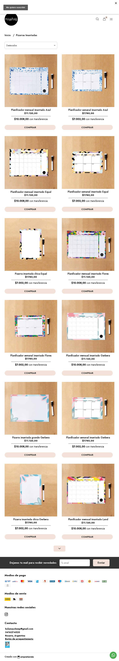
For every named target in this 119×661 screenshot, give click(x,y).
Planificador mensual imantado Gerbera (88, 355)
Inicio (8, 35)
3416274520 (12, 632)
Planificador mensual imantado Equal (31, 192)
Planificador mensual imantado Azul (31, 110)
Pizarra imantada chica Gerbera (30, 519)
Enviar (101, 563)
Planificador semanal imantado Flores (30, 355)
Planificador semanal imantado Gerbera (88, 437)
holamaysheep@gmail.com (19, 628)
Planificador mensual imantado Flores (88, 274)
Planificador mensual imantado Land (88, 519)
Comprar (30, 127)
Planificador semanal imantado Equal (88, 192)
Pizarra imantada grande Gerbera (31, 437)
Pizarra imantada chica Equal (31, 274)
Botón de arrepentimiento (19, 638)
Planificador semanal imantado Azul (88, 110)
